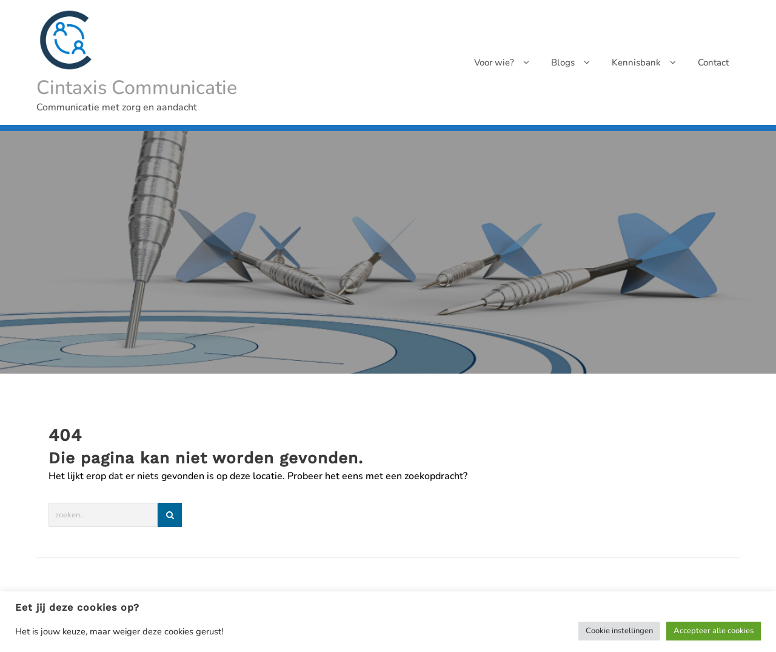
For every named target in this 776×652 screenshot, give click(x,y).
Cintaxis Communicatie (136, 88)
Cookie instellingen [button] (619, 630)
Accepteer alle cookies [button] (714, 630)
